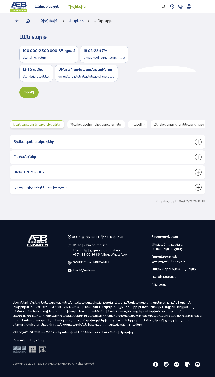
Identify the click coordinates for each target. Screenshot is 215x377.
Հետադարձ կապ (165, 237)
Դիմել (29, 92)
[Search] (164, 7)
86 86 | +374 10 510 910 (90, 245)
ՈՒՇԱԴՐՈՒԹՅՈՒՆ (28, 172)
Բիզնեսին (77, 7)
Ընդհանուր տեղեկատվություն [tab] (181, 124)
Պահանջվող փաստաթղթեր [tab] (96, 124)
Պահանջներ (24, 157)
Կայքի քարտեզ (164, 277)
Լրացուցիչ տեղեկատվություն (40, 187)
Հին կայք (159, 284)
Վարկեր (76, 21)
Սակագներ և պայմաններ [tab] (37, 124)
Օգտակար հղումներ (29, 340)
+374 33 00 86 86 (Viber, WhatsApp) (100, 255)
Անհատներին (47, 7)
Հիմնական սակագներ (33, 142)
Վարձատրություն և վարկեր (174, 269)
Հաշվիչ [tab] (138, 124)
